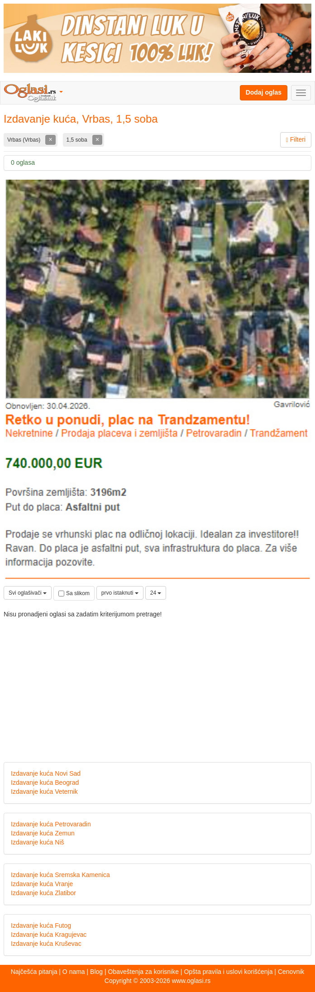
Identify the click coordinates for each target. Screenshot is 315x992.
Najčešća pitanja (34, 971)
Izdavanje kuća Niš (37, 842)
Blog (96, 971)
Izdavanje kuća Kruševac (46, 943)
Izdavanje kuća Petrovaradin (51, 824)
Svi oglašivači (28, 593)
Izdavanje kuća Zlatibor (43, 893)
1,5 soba (78, 140)
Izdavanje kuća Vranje (42, 883)
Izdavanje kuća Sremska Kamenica (60, 874)
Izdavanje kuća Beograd (45, 782)
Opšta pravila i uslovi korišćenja (228, 971)
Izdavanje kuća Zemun (43, 833)
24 (156, 593)
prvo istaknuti (119, 593)
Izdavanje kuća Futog (41, 925)
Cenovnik (291, 971)
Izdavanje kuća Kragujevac (48, 934)
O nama (73, 971)
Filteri (295, 139)
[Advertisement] (157, 683)
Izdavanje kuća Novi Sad (46, 773)
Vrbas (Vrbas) (24, 140)
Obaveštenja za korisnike (143, 971)
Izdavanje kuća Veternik (44, 791)
